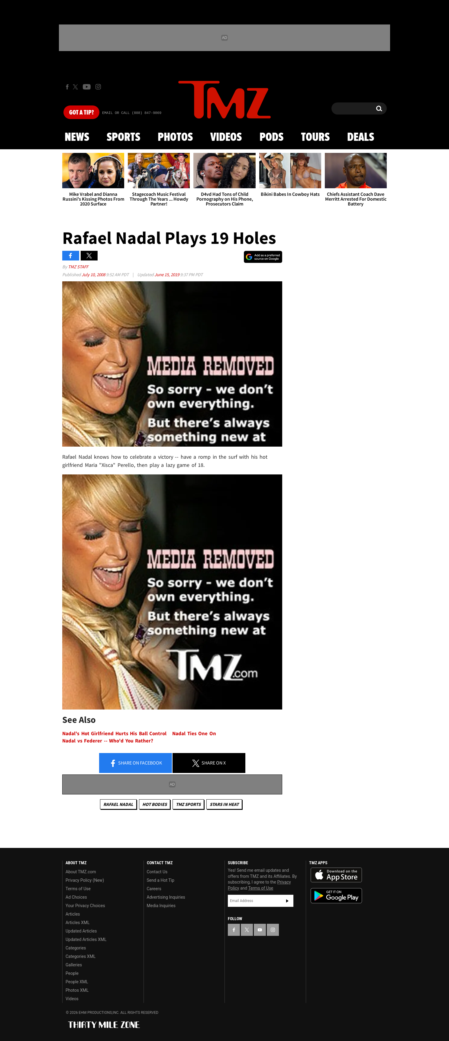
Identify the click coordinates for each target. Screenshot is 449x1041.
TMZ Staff (78, 267)
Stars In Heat (224, 804)
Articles (73, 914)
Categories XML (80, 956)
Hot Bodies (154, 804)
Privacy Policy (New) (85, 880)
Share (135, 763)
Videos (226, 137)
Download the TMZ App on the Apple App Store (336, 875)
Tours (315, 137)
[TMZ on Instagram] (98, 86)
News (77, 137)
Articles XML (78, 922)
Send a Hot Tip (160, 880)
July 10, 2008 (94, 274)
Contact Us (157, 871)
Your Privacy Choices (85, 905)
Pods (271, 137)
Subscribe (287, 901)
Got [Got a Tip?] (81, 113)
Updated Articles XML (86, 939)
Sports (123, 137)
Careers (154, 888)
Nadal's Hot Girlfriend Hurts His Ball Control (114, 733)
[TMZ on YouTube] (260, 930)
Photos (175, 137)
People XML (77, 981)
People (72, 973)
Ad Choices (76, 897)
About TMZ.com (81, 871)
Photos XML (77, 990)
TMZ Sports (188, 804)
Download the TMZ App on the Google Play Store (336, 896)
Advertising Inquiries (166, 897)
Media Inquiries (161, 905)
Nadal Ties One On (194, 733)
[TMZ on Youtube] (86, 86)
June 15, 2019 (167, 274)
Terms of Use (78, 888)
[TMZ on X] (76, 87)
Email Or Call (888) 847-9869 (131, 113)
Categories (76, 948)
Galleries (74, 964)
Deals (360, 137)
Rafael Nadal (118, 804)
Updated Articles (81, 931)
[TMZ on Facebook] (67, 87)
